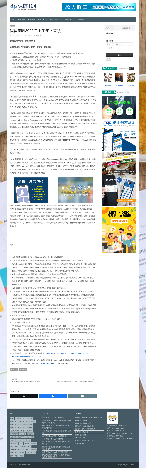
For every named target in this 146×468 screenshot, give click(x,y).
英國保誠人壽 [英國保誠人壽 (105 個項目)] (14, 449)
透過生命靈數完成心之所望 (85, 440)
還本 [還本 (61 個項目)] (11, 453)
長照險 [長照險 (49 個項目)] (33, 453)
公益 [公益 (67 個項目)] (22, 431)
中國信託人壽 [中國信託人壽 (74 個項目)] (22, 421)
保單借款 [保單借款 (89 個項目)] (32, 421)
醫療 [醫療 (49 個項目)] (16, 453)
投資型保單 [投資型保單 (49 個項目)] (14, 443)
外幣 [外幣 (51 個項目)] (27, 437)
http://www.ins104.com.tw (122, 433)
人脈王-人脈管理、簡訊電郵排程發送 (89, 418)
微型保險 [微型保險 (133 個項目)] (21, 440)
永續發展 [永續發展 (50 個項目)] (34, 443)
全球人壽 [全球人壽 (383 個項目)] (21, 428)
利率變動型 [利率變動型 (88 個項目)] (14, 434)
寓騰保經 (119, 85)
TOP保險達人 (109, 68)
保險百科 (41, 20)
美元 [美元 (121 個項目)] (29, 446)
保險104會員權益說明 (83, 423)
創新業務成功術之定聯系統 (85, 429)
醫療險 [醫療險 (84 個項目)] (22, 453)
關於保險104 (79, 443)
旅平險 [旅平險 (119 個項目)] (26, 443)
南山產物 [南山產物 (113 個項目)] (30, 434)
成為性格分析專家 (81, 432)
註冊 (108, 59)
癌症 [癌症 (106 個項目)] (16, 446)
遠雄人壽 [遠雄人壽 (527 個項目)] (34, 449)
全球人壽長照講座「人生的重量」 (55, 436)
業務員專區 (69, 20)
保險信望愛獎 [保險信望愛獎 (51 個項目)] (27, 424)
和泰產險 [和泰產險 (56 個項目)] (21, 437)
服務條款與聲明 (81, 435)
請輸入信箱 (109, 33)
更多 (131, 68)
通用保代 (130, 85)
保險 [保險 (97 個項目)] (19, 424)
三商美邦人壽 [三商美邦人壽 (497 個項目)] (19, 418)
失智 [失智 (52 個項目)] (32, 437)
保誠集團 (23, 369)
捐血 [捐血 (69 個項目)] (21, 443)
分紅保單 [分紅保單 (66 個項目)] (29, 431)
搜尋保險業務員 (55, 20)
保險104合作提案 (81, 420)
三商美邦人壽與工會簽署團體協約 (55, 452)
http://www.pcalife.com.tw (46, 364)
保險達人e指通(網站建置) (84, 426)
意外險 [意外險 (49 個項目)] (28, 440)
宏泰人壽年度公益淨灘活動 (52, 439)
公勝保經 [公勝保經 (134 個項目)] (29, 428)
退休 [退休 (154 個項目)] (27, 449)
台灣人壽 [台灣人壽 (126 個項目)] (13, 437)
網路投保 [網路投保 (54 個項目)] (23, 446)
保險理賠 (31, 20)
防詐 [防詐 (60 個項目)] (11, 456)
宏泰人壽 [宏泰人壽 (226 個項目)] (13, 440)
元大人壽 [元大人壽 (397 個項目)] (13, 428)
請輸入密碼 (109, 41)
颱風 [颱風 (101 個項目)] (16, 456)
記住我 (109, 48)
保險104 (38, 35)
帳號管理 (81, 20)
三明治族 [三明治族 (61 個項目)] (29, 418)
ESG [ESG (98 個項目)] (11, 418)
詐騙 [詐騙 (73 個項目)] (22, 449)
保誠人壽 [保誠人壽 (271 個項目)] (13, 424)
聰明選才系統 (80, 438)
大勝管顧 (108, 85)
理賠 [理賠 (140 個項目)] (11, 446)
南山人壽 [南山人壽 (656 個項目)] (23, 434)
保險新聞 (21, 20)
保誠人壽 (13, 369)
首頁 (13, 20)
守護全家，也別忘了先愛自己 (53, 418)
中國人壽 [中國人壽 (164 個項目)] (13, 421)
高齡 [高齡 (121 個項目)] (21, 456)
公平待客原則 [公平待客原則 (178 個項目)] (14, 431)
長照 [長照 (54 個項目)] (27, 453)
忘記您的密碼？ (128, 28)
